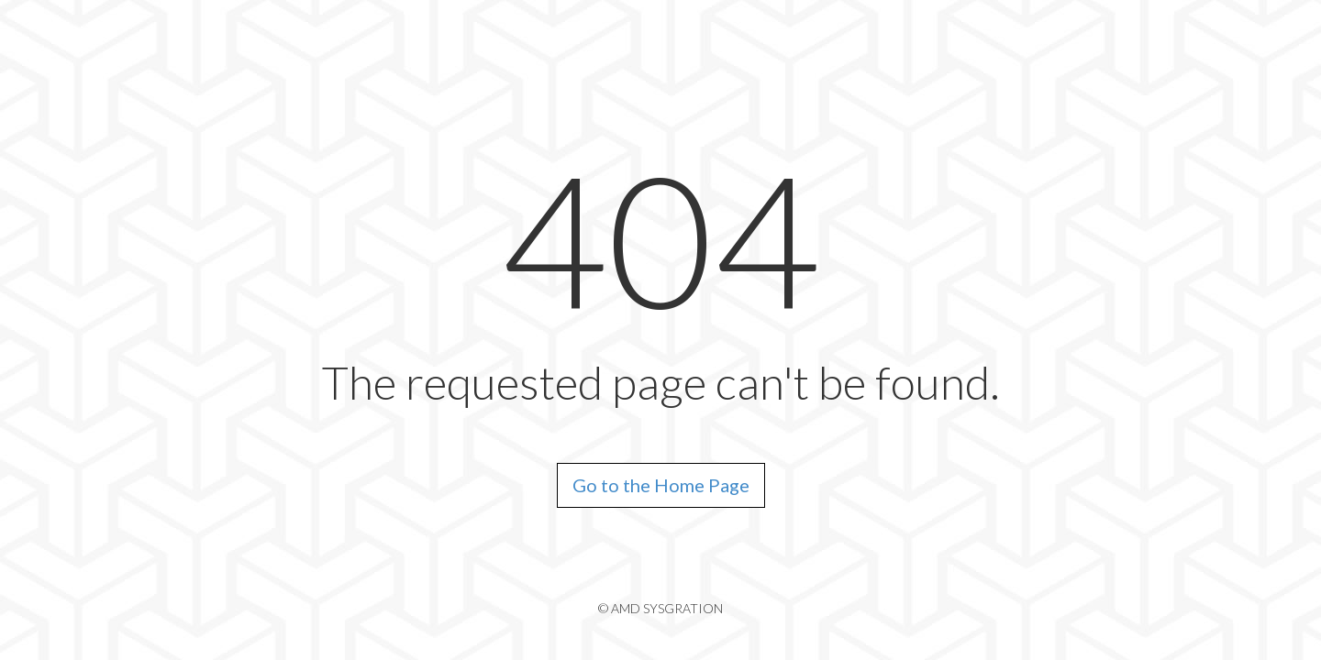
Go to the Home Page (660, 485)
